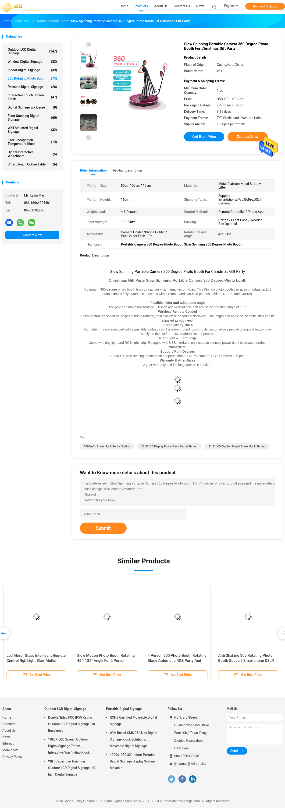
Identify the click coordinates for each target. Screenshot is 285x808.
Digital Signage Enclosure (32, 107)
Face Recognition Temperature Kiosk (32, 142)
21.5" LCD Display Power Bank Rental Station (169, 446)
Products (8, 724)
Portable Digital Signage (32, 86)
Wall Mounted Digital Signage (32, 129)
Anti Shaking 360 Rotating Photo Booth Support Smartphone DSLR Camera (246, 660)
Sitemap (8, 743)
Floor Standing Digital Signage (32, 117)
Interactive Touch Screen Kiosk (32, 97)
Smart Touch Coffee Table (32, 164)
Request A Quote (265, 6)
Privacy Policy (12, 757)
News (6, 737)
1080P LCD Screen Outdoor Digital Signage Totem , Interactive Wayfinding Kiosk (68, 746)
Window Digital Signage (32, 61)
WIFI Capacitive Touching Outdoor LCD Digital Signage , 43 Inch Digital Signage (72, 767)
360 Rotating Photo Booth (32, 78)
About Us (9, 730)
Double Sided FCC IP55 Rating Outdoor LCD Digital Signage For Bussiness (71, 724)
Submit (103, 528)
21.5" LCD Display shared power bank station (236, 446)
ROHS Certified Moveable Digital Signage (133, 721)
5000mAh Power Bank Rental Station (107, 446)
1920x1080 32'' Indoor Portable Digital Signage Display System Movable (132, 761)
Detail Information (93, 170)
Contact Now (32, 235)
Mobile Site (10, 750)
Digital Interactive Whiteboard (32, 154)
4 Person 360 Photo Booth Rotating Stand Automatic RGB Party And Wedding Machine (177, 660)
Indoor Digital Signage (32, 70)
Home (6, 717)
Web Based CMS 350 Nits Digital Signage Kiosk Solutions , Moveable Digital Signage (133, 739)
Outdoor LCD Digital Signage (32, 51)
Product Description (127, 170)
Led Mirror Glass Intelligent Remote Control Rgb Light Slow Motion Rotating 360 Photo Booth (36, 660)
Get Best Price (204, 136)
